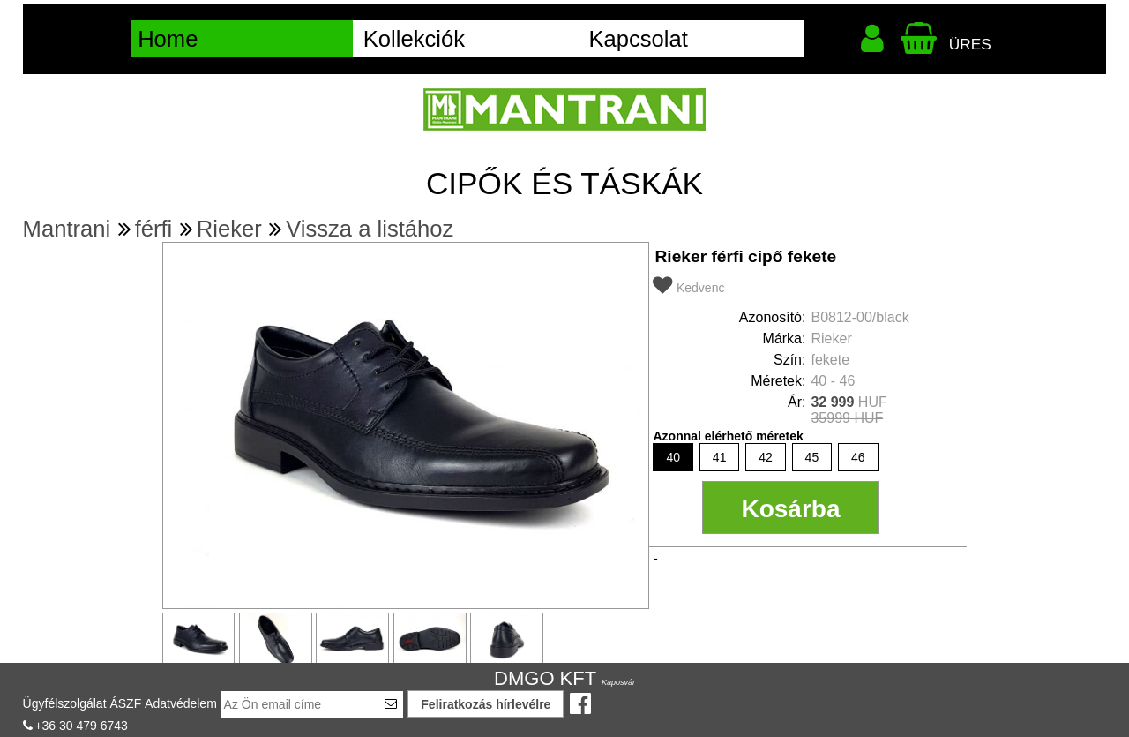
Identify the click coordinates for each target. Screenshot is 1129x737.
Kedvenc (700, 288)
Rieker (229, 228)
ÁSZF (125, 703)
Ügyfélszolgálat (65, 703)
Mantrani (67, 228)
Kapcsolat (637, 38)
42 (766, 457)
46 (858, 457)
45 (812, 457)
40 (673, 457)
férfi (154, 228)
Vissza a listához (369, 228)
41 (720, 457)
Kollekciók (414, 38)
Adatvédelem (181, 703)
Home (168, 38)
